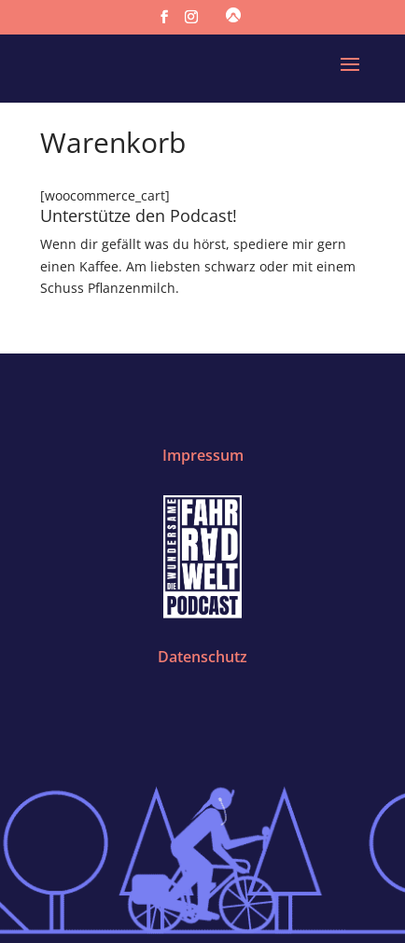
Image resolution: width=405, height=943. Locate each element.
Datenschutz (202, 656)
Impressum (203, 455)
